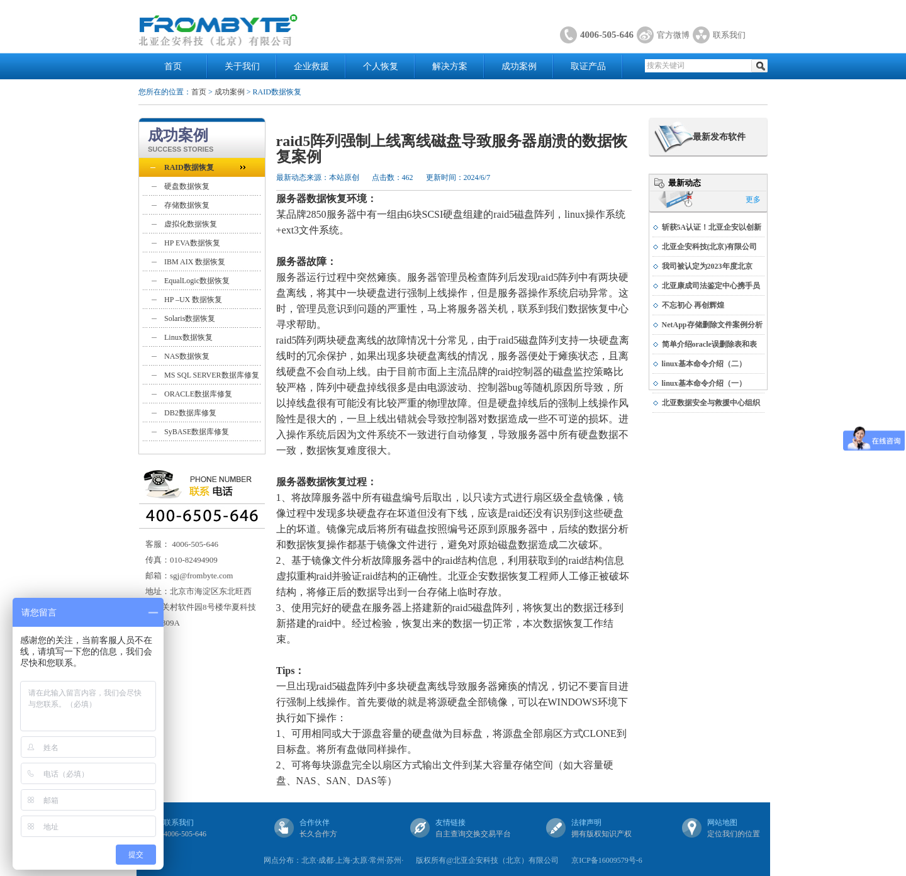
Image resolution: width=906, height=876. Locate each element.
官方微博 (673, 35)
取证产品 (588, 66)
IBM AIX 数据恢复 (194, 261)
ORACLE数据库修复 (198, 394)
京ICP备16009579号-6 (606, 860)
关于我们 (242, 66)
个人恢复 (380, 66)
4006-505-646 (607, 35)
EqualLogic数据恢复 (197, 280)
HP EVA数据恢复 (192, 243)
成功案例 (519, 66)
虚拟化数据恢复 (190, 224)
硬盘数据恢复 (187, 186)
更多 (753, 199)
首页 (173, 66)
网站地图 (722, 822)
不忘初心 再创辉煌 (693, 305)
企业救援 (311, 66)
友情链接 (450, 822)
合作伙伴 (314, 822)
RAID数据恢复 (189, 167)
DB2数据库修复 (190, 412)
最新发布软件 (719, 137)
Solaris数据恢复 (189, 318)
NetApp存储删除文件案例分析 (712, 324)
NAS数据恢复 (187, 356)
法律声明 (586, 822)
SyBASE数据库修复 (196, 431)
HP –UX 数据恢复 (193, 299)
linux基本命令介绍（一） (704, 383)
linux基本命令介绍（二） (704, 363)
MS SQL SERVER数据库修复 (211, 375)
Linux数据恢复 (188, 337)
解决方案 (449, 66)
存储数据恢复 (187, 205)
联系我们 (729, 35)
